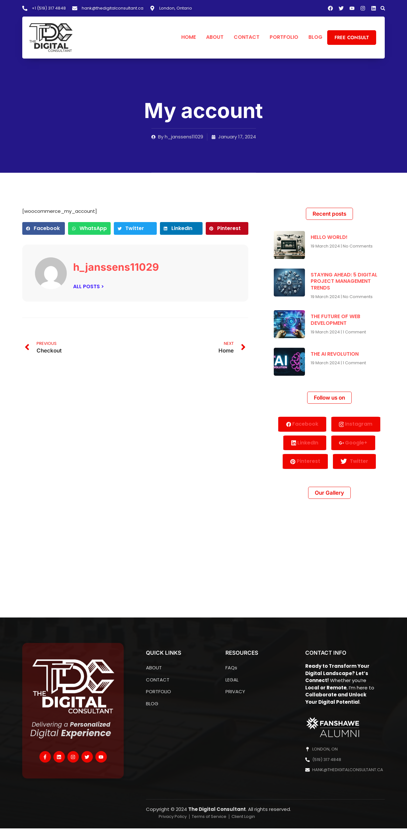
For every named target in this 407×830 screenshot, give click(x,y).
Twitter (355, 462)
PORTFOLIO (284, 37)
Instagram (356, 424)
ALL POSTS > (88, 286)
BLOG (315, 37)
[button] (383, 8)
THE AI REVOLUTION (335, 354)
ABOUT (215, 37)
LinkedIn (304, 443)
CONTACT (246, 37)
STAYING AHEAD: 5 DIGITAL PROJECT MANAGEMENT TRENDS (344, 281)
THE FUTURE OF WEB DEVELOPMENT (335, 320)
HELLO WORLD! (329, 237)
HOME (188, 37)
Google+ (353, 443)
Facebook (302, 424)
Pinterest (305, 462)
